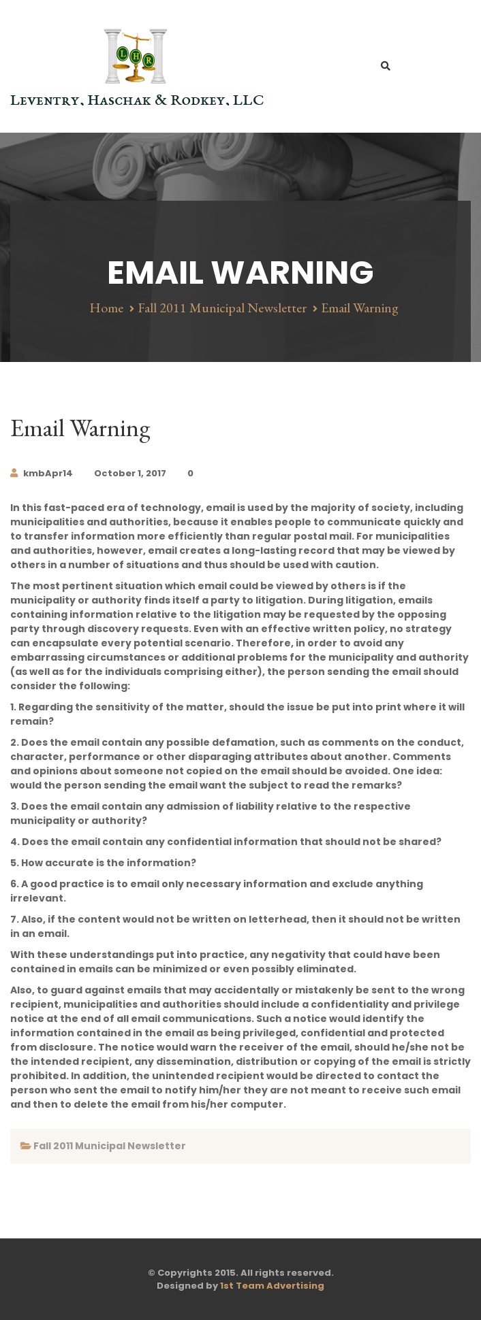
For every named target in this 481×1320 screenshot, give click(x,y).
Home (106, 307)
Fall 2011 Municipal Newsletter (222, 307)
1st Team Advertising (272, 1285)
